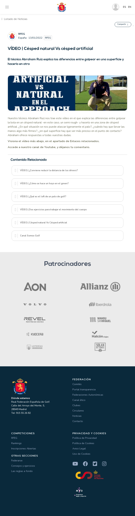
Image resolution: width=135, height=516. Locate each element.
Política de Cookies (83, 443)
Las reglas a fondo (22, 471)
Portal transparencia (84, 389)
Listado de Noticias (14, 19)
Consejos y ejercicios (23, 466)
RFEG (14, 438)
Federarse (16, 460)
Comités (77, 384)
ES (124, 7)
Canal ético (78, 400)
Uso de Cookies (81, 454)
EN (129, 7)
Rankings (16, 443)
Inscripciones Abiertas (23, 448)
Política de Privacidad (84, 438)
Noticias (77, 416)
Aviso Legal (79, 448)
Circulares (78, 410)
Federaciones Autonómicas (87, 394)
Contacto (77, 421)
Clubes (76, 405)
